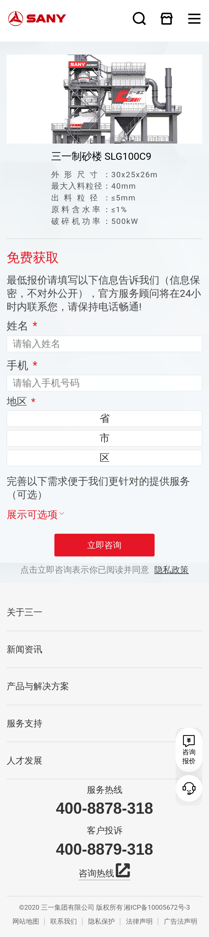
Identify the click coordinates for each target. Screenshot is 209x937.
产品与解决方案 (38, 686)
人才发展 (24, 760)
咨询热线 (104, 872)
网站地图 (25, 921)
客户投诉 (104, 831)
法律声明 (139, 921)
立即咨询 (104, 554)
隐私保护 (101, 921)
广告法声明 (180, 921)
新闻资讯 (24, 649)
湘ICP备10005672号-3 (157, 907)
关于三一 (24, 612)
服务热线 (104, 790)
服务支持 (24, 723)
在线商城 (166, 18)
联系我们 (63, 921)
